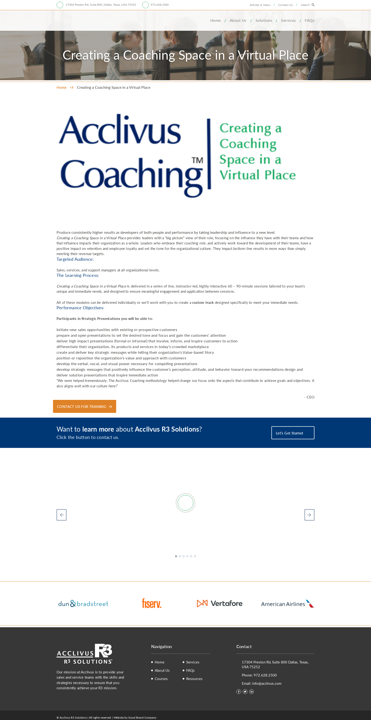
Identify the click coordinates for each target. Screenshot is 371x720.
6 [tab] (195, 556)
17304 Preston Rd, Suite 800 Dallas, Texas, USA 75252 (275, 664)
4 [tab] (188, 556)
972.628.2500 (160, 5)
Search (305, 5)
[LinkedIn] (251, 691)
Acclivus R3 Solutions (78, 20)
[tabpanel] (185, 520)
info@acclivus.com (266, 683)
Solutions (264, 20)
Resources (194, 678)
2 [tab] (180, 556)
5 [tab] (191, 556)
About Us (238, 20)
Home (215, 20)
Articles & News (260, 5)
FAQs (309, 20)
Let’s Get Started (290, 432)
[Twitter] (245, 691)
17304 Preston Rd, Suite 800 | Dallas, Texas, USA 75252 (100, 5)
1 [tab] (176, 556)
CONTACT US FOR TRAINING (81, 406)
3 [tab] (184, 556)
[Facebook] (238, 691)
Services (288, 20)
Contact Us (285, 5)
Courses (161, 678)
